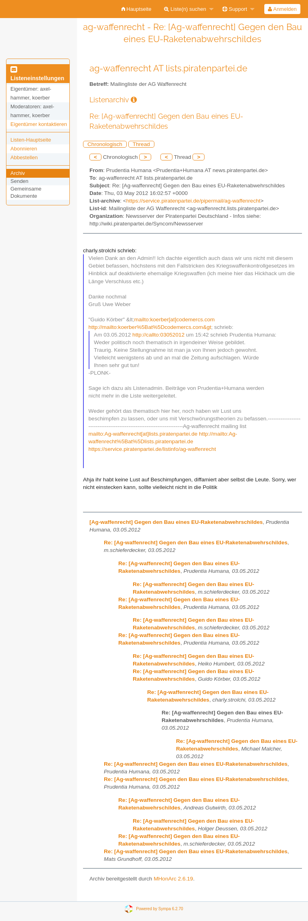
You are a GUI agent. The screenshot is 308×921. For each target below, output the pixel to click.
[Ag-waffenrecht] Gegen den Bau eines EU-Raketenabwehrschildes (176, 522)
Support (234, 9)
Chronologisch (104, 144)
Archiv (17, 173)
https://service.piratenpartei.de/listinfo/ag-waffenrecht (152, 449)
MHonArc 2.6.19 (173, 879)
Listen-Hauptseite (30, 140)
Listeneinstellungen (37, 74)
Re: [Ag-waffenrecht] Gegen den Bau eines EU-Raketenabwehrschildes (196, 543)
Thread (141, 144)
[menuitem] (136, 9)
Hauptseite (137, 9)
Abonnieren (23, 149)
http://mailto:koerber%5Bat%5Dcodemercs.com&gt (150, 327)
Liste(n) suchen (185, 9)
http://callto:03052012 (158, 335)
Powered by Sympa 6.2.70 (159, 909)
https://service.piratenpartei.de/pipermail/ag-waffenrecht (193, 201)
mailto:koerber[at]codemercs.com (174, 319)
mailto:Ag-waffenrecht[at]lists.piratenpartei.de (143, 434)
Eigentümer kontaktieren (38, 124)
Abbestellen (24, 157)
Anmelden (282, 9)
